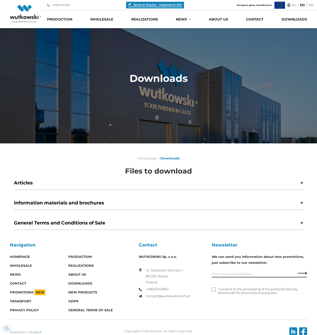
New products (82, 292)
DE (311, 5)
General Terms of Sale (90, 310)
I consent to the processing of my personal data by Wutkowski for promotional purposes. (258, 291)
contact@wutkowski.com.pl (164, 296)
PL (294, 5)
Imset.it (35, 332)
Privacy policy (24, 310)
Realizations (144, 19)
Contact (255, 19)
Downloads (294, 19)
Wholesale (101, 19)
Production (59, 19)
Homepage (20, 257)
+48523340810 (58, 5)
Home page (147, 158)
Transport (20, 301)
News (181, 19)
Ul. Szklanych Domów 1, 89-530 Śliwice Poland (161, 276)
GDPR (73, 301)
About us (218, 19)
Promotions (27, 292)
